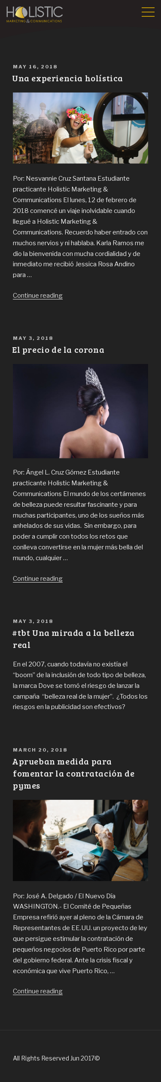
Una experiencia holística (67, 78)
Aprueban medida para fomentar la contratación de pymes (73, 773)
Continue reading (38, 295)
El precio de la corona (58, 349)
